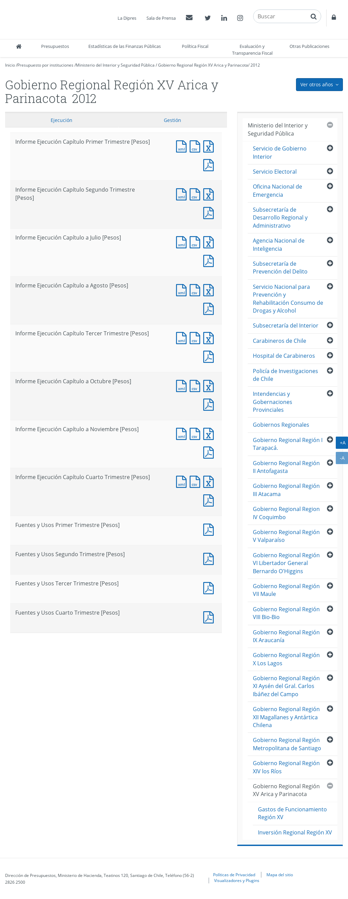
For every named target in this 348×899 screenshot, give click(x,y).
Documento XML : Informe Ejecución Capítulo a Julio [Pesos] (183, 241)
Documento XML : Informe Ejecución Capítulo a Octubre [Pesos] (183, 385)
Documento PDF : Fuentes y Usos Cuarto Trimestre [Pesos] (210, 616)
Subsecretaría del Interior (285, 325)
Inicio (10, 65)
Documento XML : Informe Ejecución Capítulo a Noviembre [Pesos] (183, 433)
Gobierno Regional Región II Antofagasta (286, 467)
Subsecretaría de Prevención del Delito (280, 267)
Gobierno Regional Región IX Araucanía (286, 636)
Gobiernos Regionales (281, 424)
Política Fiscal (195, 46)
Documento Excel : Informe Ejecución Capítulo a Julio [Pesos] (210, 241)
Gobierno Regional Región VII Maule (286, 590)
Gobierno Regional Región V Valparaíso (286, 536)
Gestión (172, 120)
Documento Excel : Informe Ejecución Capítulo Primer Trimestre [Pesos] (210, 145)
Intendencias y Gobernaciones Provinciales (272, 401)
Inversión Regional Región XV (295, 832)
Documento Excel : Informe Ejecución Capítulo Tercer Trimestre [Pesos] (210, 337)
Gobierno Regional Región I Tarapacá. (288, 444)
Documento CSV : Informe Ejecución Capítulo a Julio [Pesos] (196, 241)
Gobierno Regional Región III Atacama (286, 489)
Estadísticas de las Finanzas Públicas (124, 46)
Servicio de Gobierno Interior (280, 152)
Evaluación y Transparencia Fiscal (252, 49)
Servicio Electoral (275, 171)
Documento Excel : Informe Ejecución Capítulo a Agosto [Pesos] (210, 289)
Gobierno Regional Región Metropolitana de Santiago (287, 744)
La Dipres (127, 18)
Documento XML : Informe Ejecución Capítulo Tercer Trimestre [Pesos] (183, 337)
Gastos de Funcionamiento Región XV (292, 813)
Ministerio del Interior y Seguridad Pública (115, 65)
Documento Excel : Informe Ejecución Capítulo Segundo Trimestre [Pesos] (210, 193)
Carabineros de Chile (279, 341)
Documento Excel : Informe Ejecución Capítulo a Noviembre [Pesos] (210, 433)
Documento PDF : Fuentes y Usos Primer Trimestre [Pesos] (210, 528)
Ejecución (61, 120)
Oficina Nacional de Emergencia (277, 190)
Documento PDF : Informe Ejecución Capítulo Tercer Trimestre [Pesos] (210, 356)
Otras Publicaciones (309, 46)
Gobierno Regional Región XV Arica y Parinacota (203, 65)
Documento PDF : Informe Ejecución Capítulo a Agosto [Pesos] (210, 308)
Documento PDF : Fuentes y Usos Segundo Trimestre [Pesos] (210, 558)
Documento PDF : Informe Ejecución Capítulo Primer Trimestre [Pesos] (210, 164)
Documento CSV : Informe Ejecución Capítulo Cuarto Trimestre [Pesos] (196, 481)
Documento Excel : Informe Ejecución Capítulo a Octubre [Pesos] (210, 385)
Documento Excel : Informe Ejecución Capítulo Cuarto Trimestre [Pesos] (210, 481)
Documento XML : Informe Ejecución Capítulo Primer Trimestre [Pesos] (183, 145)
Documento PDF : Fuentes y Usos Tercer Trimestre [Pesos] (210, 587)
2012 (255, 65)
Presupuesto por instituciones (45, 65)
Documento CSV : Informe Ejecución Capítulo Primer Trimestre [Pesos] (196, 145)
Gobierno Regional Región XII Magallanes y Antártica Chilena (286, 717)
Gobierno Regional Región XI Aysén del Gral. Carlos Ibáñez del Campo (286, 686)
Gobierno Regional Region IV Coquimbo (286, 513)
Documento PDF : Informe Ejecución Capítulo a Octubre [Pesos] (210, 403)
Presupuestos (55, 46)
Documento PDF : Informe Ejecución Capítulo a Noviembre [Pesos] (210, 451)
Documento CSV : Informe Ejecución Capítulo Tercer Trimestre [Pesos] (196, 337)
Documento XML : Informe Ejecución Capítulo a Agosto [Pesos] (183, 289)
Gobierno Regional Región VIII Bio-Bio (286, 613)
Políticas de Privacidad (234, 874)
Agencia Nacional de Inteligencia (278, 244)
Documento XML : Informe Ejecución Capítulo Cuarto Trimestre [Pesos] (183, 481)
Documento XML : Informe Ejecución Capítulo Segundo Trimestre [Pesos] (183, 193)
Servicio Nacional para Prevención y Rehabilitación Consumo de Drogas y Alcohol (288, 298)
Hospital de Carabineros (284, 355)
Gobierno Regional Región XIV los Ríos (286, 767)
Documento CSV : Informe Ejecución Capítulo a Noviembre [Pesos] (196, 433)
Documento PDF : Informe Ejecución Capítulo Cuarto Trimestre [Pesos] (210, 499)
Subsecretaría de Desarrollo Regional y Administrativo (280, 217)
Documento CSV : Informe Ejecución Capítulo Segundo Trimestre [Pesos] (196, 193)
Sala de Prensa (161, 18)
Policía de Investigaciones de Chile (285, 375)
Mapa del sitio (279, 874)
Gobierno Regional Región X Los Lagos (286, 659)
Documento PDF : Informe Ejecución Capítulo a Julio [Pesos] (210, 260)
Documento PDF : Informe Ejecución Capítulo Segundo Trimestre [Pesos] (210, 212)
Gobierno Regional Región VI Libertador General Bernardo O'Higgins (286, 563)
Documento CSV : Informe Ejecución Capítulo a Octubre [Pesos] (196, 385)
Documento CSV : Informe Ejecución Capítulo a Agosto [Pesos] (196, 289)
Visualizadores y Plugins (236, 880)
